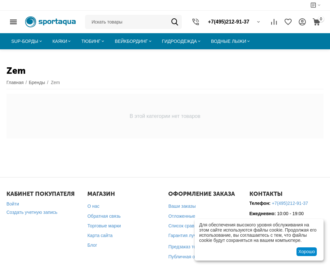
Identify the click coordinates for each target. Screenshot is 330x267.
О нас (93, 206)
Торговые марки (104, 225)
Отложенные (181, 216)
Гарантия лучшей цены (192, 235)
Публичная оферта (188, 256)
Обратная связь (104, 216)
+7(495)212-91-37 (290, 203)
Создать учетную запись (31, 212)
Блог (92, 245)
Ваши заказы (182, 206)
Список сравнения (187, 225)
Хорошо (306, 251)
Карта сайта (99, 235)
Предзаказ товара (187, 246)
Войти (12, 203)
